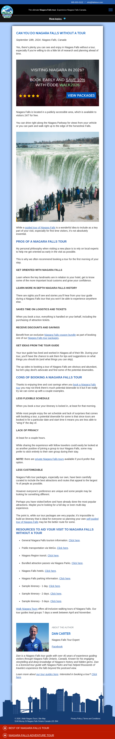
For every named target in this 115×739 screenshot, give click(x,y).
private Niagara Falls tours (49, 459)
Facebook (57, 646)
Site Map (42, 719)
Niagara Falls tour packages (43, 338)
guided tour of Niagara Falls (40, 227)
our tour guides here (47, 674)
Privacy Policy (76, 719)
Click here (74, 540)
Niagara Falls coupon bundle (60, 334)
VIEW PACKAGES (81, 95)
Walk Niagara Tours (27, 608)
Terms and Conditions (91, 719)
